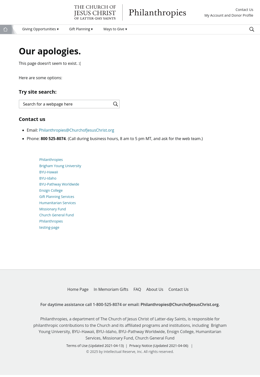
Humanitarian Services (57, 204)
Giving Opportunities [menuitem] (40, 29)
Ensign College (51, 192)
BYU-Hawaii (48, 174)
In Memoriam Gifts (111, 291)
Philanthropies (130, 12)
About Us (154, 291)
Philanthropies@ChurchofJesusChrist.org (76, 132)
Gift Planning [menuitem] (81, 29)
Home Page (78, 291)
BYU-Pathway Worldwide (59, 186)
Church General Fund (56, 217)
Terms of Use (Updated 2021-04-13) (95, 347)
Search (251, 29)
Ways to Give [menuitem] (115, 29)
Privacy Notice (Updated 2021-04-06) (158, 347)
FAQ (137, 291)
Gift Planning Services (56, 198)
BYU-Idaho (47, 180)
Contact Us (244, 10)
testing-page (49, 229)
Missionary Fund (52, 211)
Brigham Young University (60, 168)
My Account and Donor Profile (228, 15)
